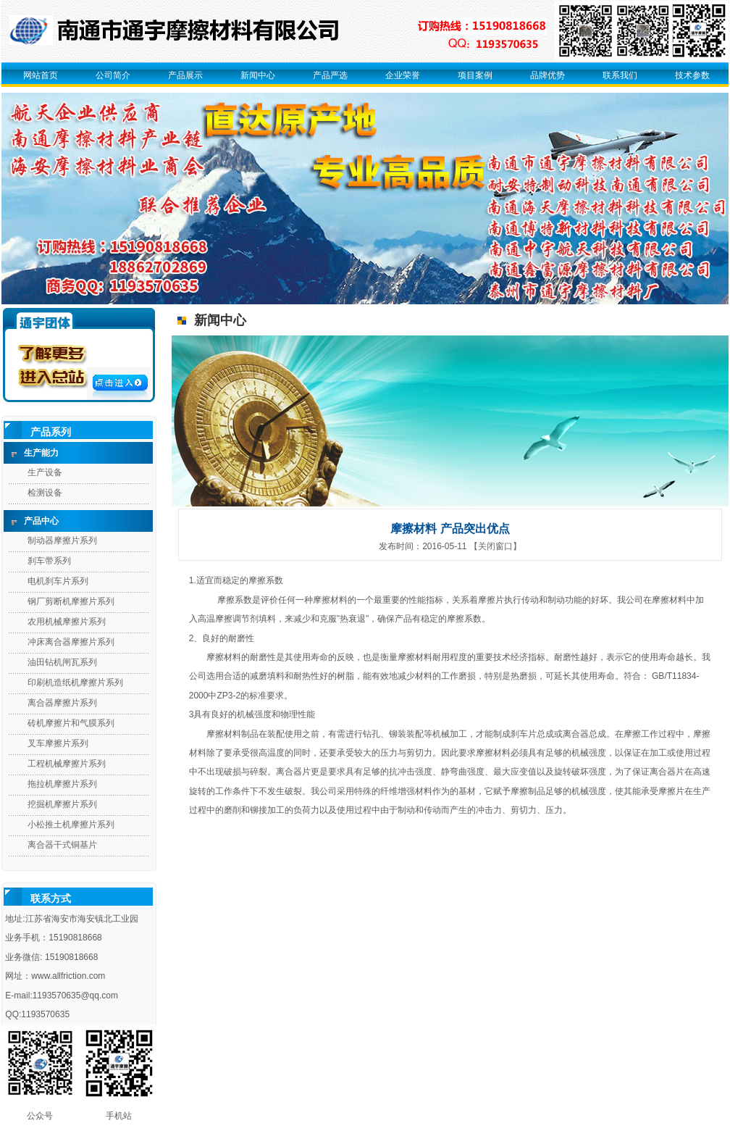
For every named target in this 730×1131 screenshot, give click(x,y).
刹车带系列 (49, 561)
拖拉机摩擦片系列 (62, 784)
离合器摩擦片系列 (62, 703)
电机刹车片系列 (58, 581)
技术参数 (692, 75)
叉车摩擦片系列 (58, 743)
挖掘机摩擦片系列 (62, 804)
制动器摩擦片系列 (62, 540)
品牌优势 (547, 75)
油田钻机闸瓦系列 (62, 662)
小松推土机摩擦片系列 (71, 824)
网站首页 (40, 75)
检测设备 (45, 493)
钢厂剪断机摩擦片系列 (71, 601)
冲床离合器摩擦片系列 (71, 642)
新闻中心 (257, 75)
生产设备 (45, 472)
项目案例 (475, 75)
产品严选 (330, 75)
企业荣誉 (402, 75)
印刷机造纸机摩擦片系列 (75, 682)
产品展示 (185, 75)
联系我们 (620, 75)
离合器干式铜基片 (62, 845)
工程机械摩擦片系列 (67, 764)
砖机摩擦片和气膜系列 (71, 723)
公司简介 (113, 75)
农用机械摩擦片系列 (67, 622)
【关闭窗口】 (495, 546)
